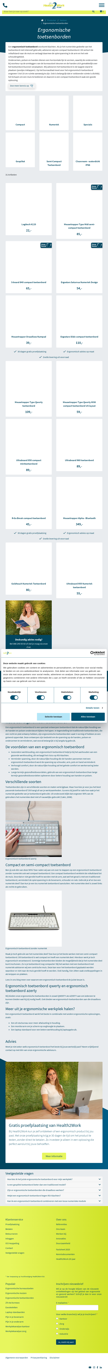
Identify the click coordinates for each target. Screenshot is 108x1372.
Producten (51, 20)
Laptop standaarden (15, 1312)
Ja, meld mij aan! (66, 1342)
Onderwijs (64, 1328)
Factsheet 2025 (63, 1249)
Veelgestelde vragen (14, 1252)
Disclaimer (55, 1357)
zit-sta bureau (21, 1022)
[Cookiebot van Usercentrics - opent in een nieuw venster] (92, 653)
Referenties (61, 1224)
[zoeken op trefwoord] (46, 11)
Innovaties (61, 1238)
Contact (9, 1248)
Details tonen (92, 708)
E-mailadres (62, 1302)
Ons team (60, 1229)
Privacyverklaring (39, 1357)
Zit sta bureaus (12, 1302)
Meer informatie (54, 1156)
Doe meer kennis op (19, 85)
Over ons (61, 1219)
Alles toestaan (88, 716)
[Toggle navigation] (102, 5)
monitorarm (21, 1026)
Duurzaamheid (63, 1243)
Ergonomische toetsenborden (19, 1297)
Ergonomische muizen (16, 1293)
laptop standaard (23, 1029)
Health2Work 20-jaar (66, 1259)
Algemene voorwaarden (16, 1357)
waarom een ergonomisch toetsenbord (49, 979)
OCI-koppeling (12, 1243)
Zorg (61, 1323)
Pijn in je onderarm (14, 1321)
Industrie (63, 1333)
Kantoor (63, 20)
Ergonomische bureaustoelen (19, 1288)
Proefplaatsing (12, 1224)
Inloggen (9, 1238)
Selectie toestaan (53, 716)
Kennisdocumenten (65, 1254)
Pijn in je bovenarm (14, 1316)
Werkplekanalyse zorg (15, 1331)
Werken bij (61, 1233)
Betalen (9, 1229)
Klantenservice (14, 1219)
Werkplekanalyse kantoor (17, 1326)
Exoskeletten (11, 1307)
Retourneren (11, 1233)
